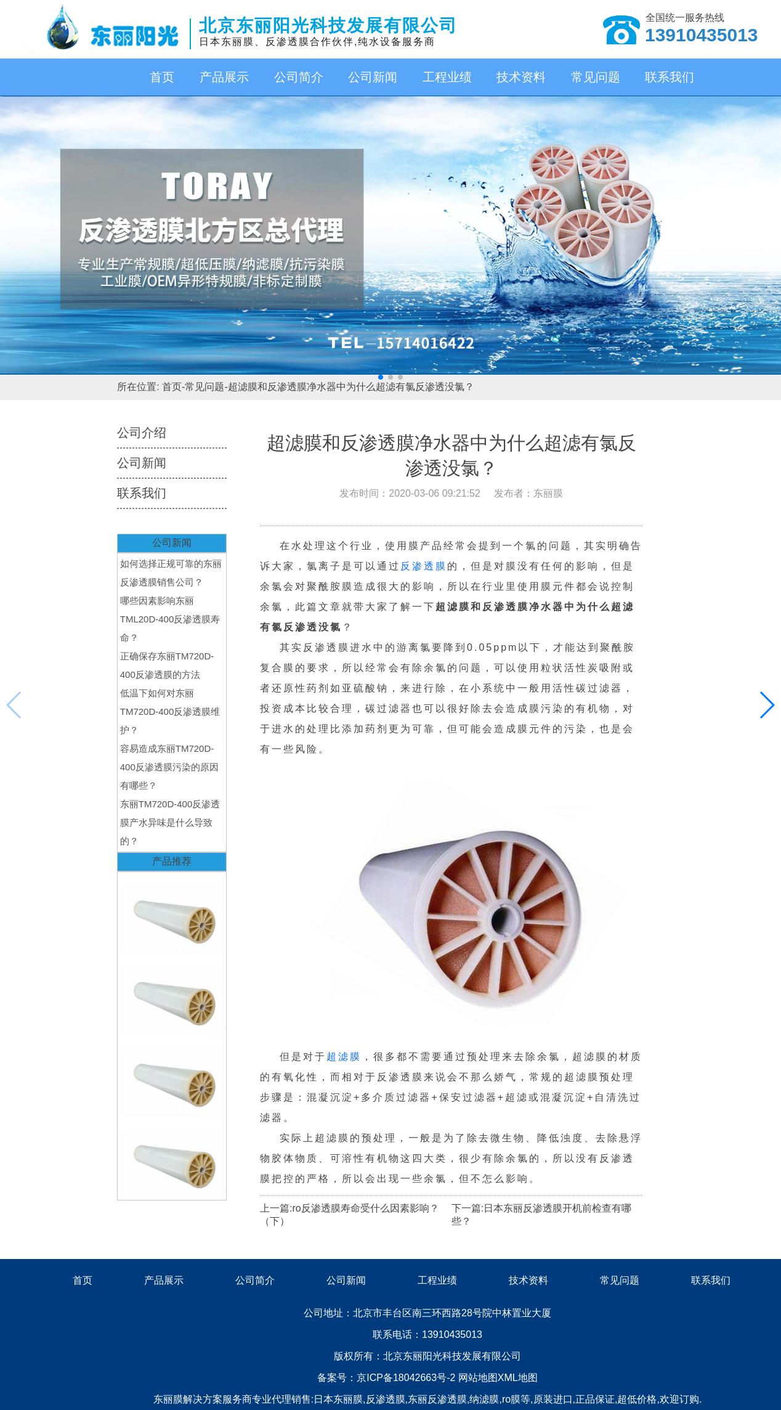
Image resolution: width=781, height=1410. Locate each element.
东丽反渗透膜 (437, 1399)
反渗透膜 (423, 566)
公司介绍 (141, 432)
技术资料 (521, 77)
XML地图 (518, 1377)
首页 (162, 77)
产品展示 (224, 77)
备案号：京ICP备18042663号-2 (387, 1377)
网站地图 (478, 1377)
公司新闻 (372, 77)
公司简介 (298, 77)
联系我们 (669, 77)
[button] (380, 377)
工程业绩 (447, 77)
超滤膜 (344, 1056)
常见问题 (595, 77)
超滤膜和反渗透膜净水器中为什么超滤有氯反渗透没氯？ (351, 386)
